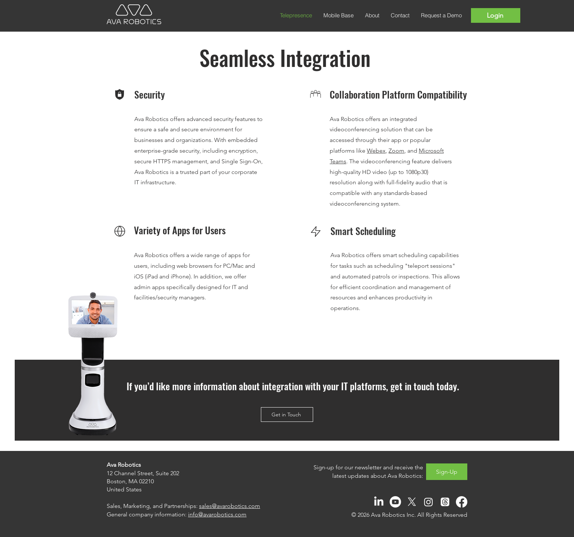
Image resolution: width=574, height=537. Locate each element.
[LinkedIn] (379, 502)
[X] (412, 502)
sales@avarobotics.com (229, 505)
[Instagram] (428, 502)
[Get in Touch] (287, 414)
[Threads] (445, 502)
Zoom (396, 150)
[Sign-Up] (446, 471)
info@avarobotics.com (217, 514)
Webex (376, 150)
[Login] (495, 15)
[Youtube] (395, 502)
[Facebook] (461, 502)
